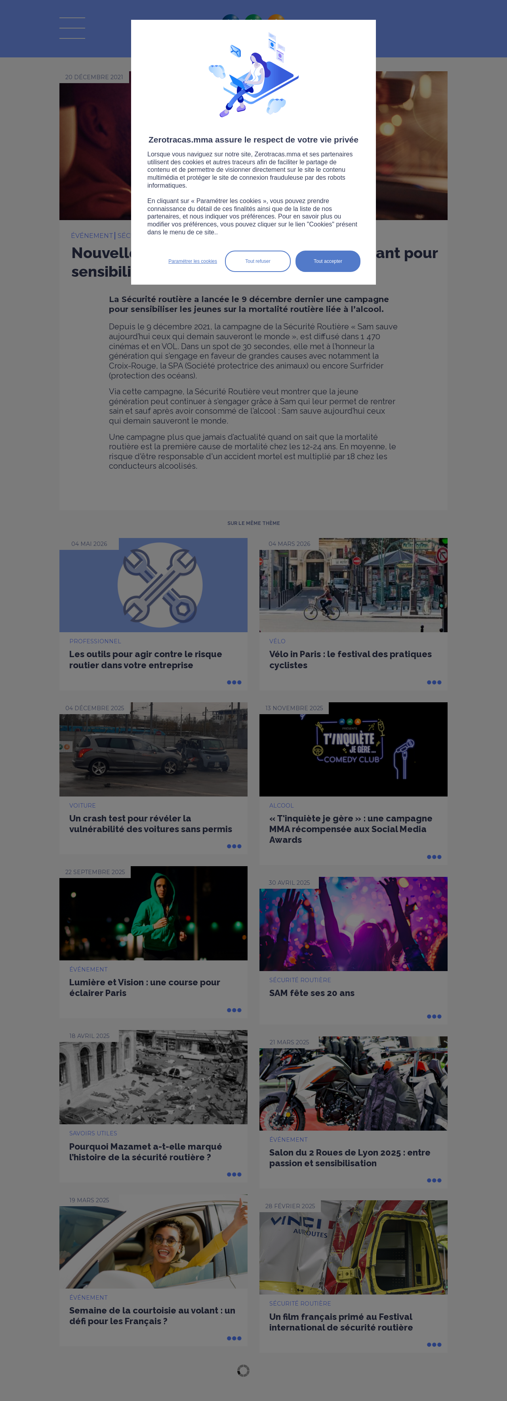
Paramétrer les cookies (192, 261)
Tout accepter (328, 261)
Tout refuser (257, 261)
